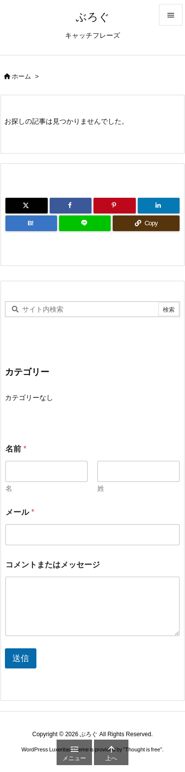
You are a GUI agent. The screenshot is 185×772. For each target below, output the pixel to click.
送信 (20, 658)
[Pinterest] (114, 205)
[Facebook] (71, 205)
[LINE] (85, 223)
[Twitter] (26, 205)
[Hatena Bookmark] (31, 223)
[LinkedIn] (159, 205)
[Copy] (146, 223)
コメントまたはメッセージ (52, 564)
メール (19, 512)
